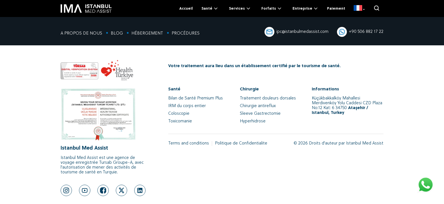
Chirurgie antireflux (258, 106)
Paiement (336, 9)
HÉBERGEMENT (147, 33)
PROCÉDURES (186, 33)
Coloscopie (178, 113)
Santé (210, 8)
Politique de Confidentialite (241, 143)
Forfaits (271, 8)
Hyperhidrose (253, 121)
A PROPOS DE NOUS (81, 33)
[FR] (359, 8)
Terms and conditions (188, 143)
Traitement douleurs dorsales (268, 98)
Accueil (186, 9)
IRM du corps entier (187, 106)
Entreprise (306, 8)
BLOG (117, 33)
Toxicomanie (180, 121)
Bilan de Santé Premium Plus (195, 98)
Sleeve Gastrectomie (260, 113)
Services (240, 8)
